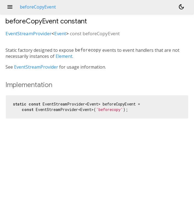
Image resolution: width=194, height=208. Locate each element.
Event (60, 33)
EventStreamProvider (28, 33)
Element (64, 56)
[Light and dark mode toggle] (181, 6)
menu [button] (10, 7)
